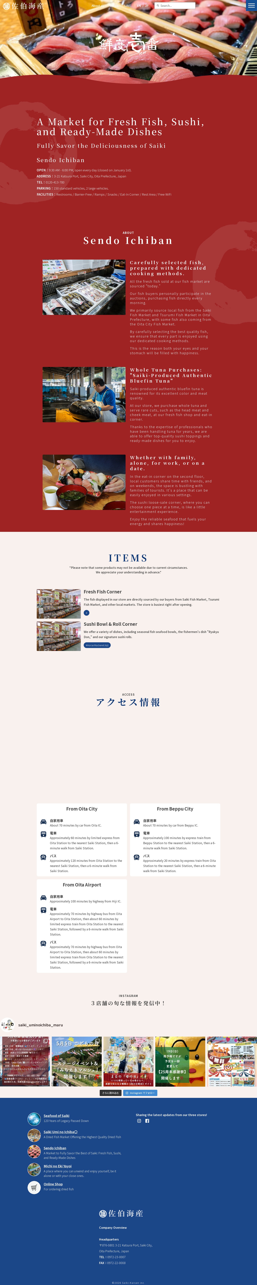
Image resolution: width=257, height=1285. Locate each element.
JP (147, 5)
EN (139, 5)
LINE (127, 5)
